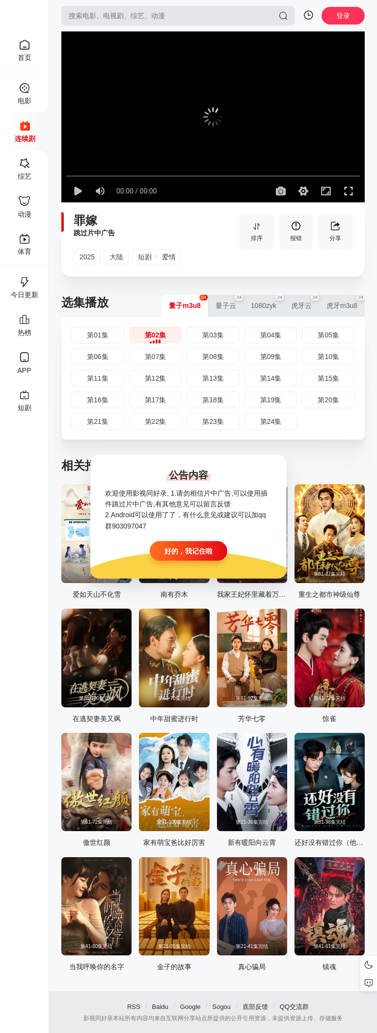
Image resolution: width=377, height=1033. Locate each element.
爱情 (169, 257)
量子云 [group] (229, 302)
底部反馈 (255, 1006)
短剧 (145, 257)
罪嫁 (85, 220)
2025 (87, 257)
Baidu (160, 1006)
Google (190, 1006)
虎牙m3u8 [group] (345, 302)
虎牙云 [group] (305, 302)
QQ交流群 (294, 1006)
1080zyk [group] (267, 302)
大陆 (116, 257)
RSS (133, 1006)
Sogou (221, 1006)
